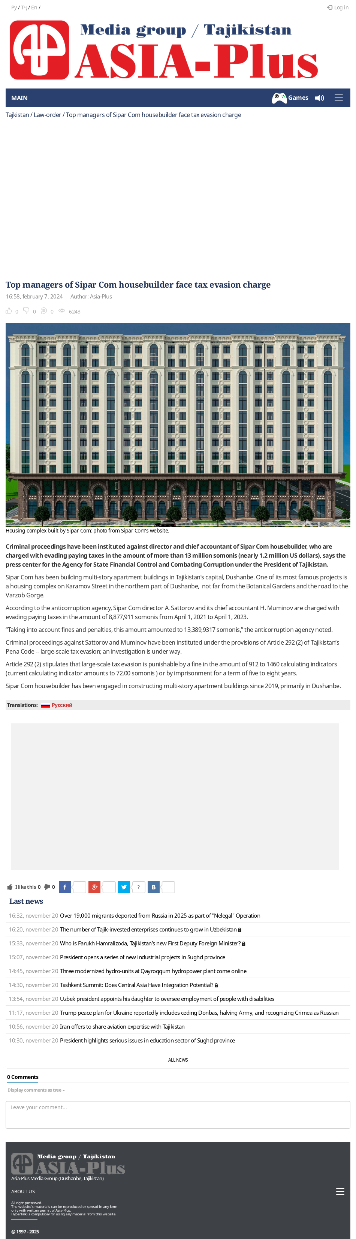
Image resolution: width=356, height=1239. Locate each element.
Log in (338, 7)
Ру (13, 7)
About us (23, 1191)
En (34, 7)
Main (19, 98)
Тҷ (24, 7)
